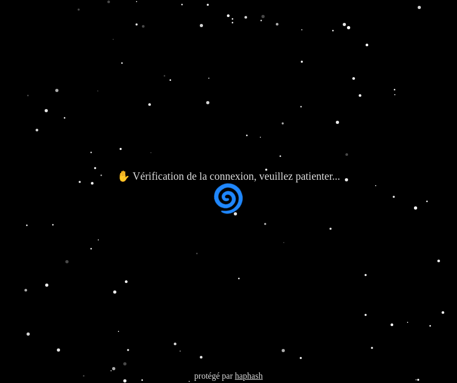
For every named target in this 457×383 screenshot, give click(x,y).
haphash (249, 375)
